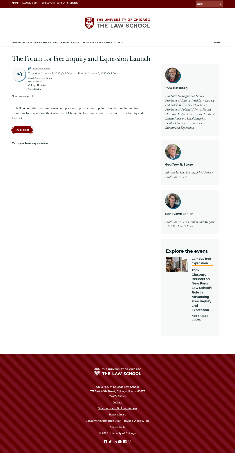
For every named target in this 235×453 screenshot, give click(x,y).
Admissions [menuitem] (18, 41)
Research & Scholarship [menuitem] (97, 41)
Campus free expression (31, 142)
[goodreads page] (125, 441)
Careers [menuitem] (64, 41)
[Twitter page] (111, 441)
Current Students (67, 3)
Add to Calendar (41, 67)
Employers (48, 3)
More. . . (218, 41)
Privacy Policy (118, 413)
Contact (117, 401)
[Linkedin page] (115, 441)
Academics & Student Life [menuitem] (42, 41)
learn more (22, 129)
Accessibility (117, 426)
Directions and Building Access (117, 407)
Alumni (16, 3)
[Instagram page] (129, 441)
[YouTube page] (120, 441)
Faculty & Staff (31, 3)
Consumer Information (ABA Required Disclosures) (117, 420)
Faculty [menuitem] (76, 41)
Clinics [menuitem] (118, 41)
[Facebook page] (106, 441)
